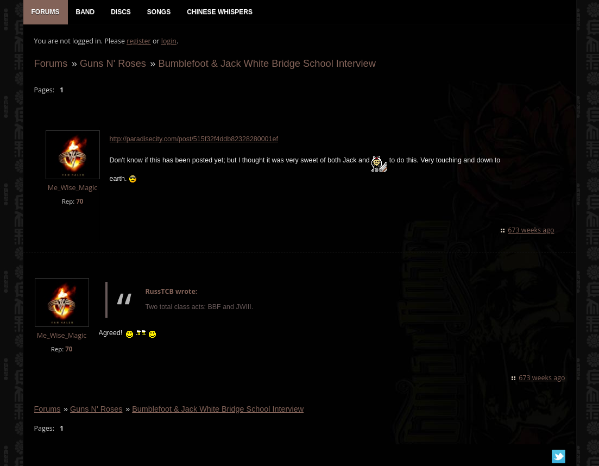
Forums (51, 63)
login (168, 41)
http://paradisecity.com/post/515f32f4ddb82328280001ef (194, 139)
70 (79, 201)
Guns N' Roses (113, 63)
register (139, 41)
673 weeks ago (531, 230)
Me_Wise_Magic (73, 188)
